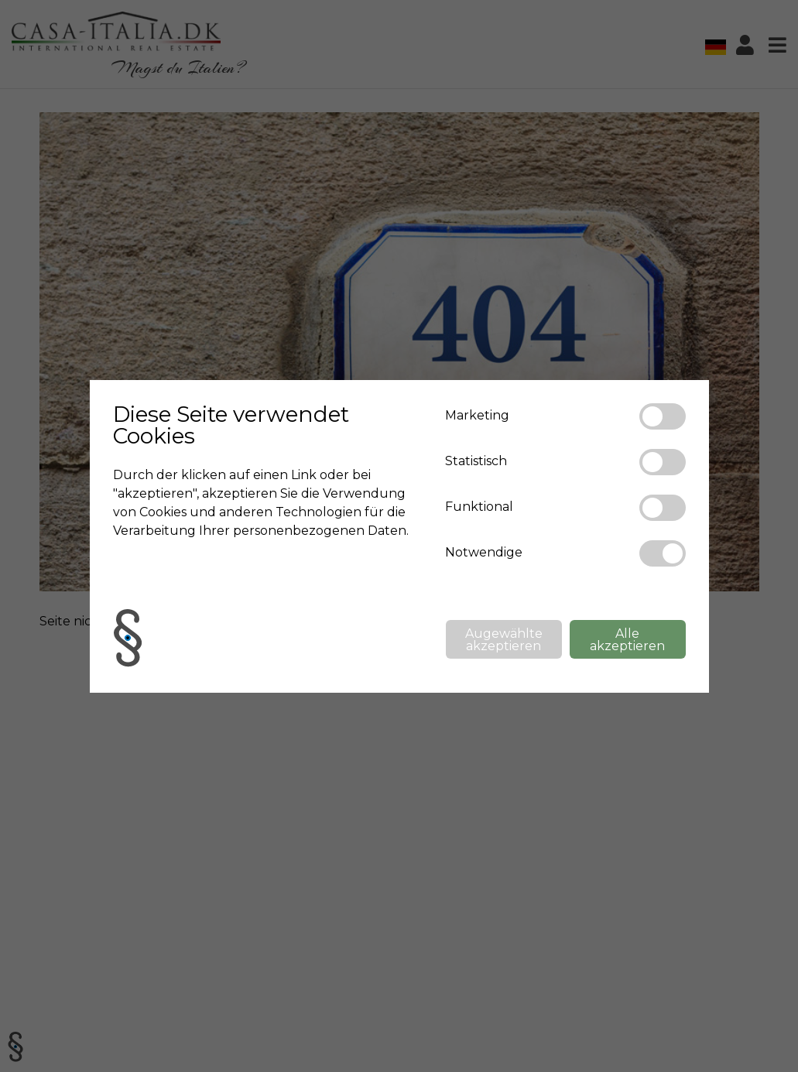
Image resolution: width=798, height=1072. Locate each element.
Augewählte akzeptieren (504, 639)
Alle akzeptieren (627, 639)
